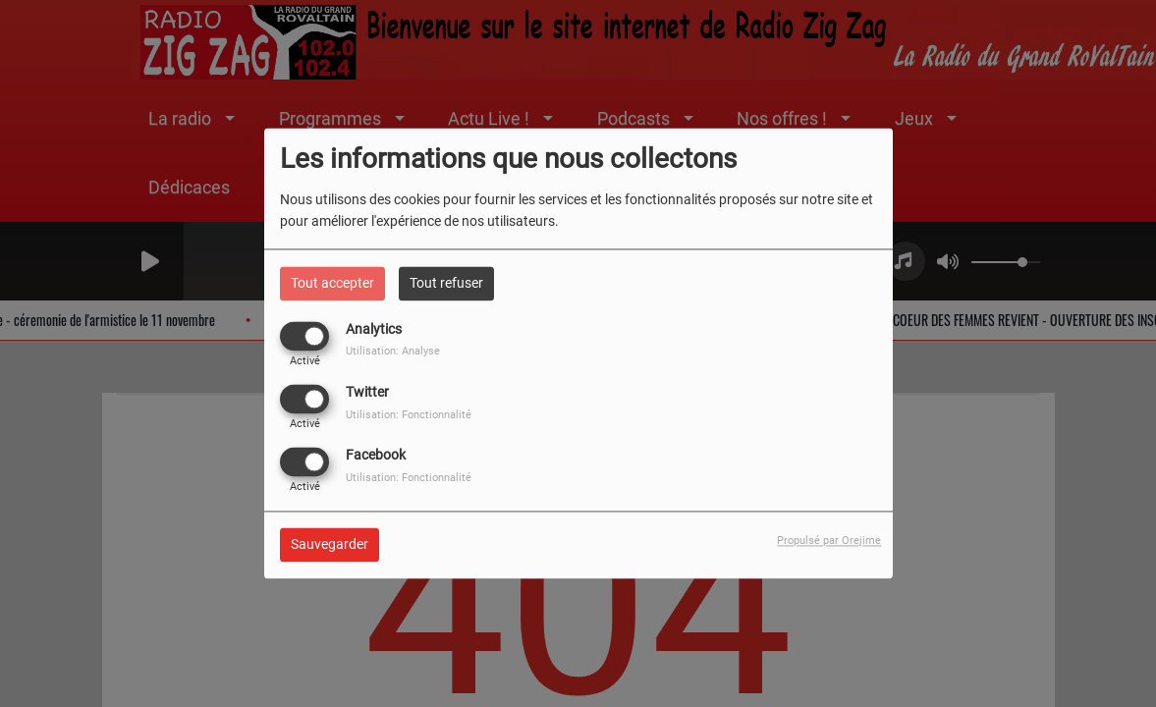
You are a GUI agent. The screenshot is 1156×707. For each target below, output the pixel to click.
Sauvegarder (329, 545)
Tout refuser (446, 283)
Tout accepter (332, 283)
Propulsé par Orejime (829, 541)
